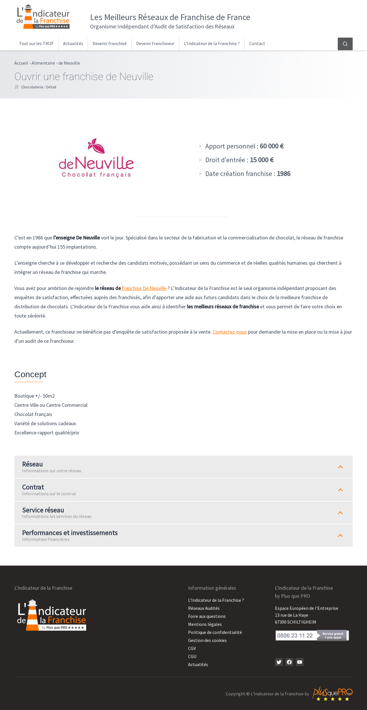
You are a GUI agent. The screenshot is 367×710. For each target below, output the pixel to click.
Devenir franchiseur (155, 43)
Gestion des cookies (207, 640)
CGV (192, 648)
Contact (257, 43)
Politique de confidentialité (215, 632)
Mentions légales (205, 624)
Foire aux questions (207, 616)
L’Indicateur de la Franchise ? (212, 43)
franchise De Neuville (144, 288)
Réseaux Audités (204, 608)
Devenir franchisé (110, 43)
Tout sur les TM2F (36, 43)
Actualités (73, 43)
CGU (192, 656)
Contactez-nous (230, 331)
